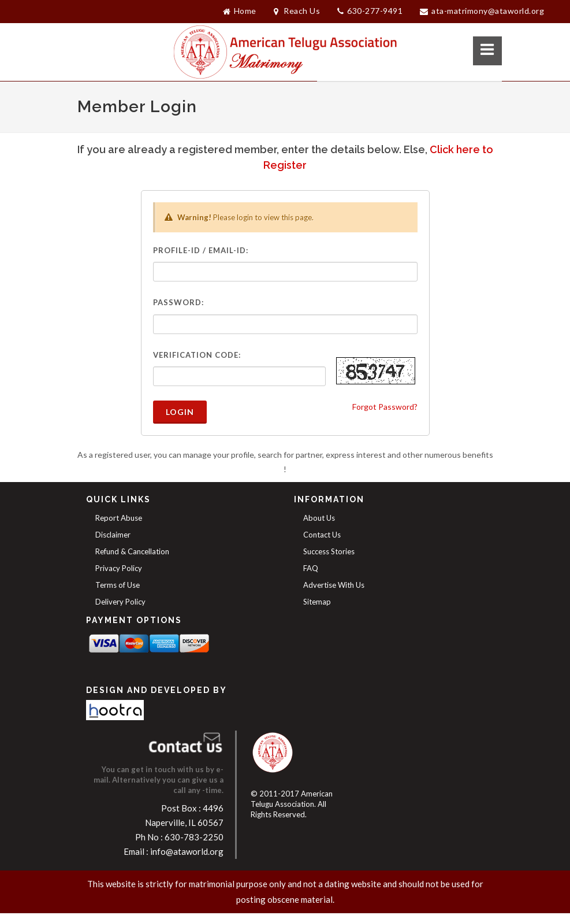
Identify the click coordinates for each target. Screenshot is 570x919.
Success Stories (329, 551)
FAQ (310, 568)
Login (180, 412)
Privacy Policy (118, 568)
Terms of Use (117, 585)
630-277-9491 (370, 11)
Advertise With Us (333, 585)
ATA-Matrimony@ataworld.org (482, 11)
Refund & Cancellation (132, 551)
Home (239, 11)
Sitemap (317, 601)
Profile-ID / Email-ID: (200, 250)
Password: (178, 302)
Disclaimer (113, 534)
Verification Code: (197, 355)
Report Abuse (118, 518)
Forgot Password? (385, 407)
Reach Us (297, 11)
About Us (319, 518)
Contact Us (322, 534)
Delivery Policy (120, 601)
